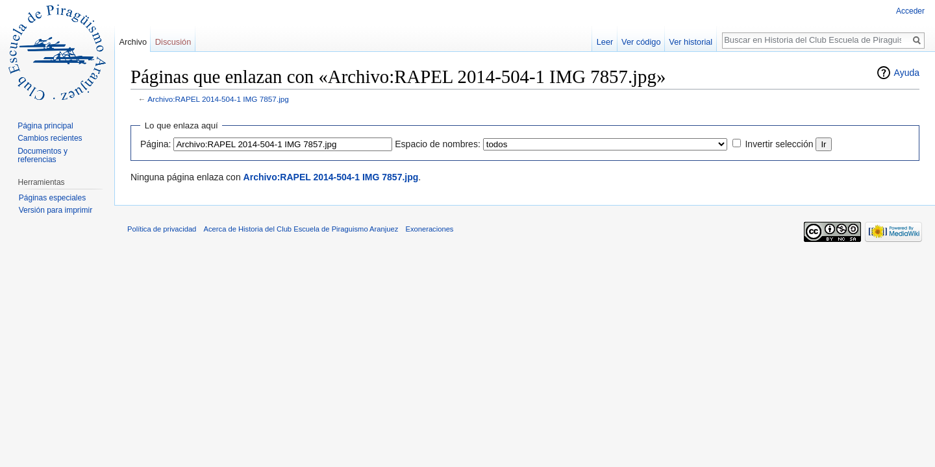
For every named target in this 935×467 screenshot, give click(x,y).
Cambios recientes (50, 138)
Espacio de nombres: (437, 144)
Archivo (133, 42)
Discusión (173, 42)
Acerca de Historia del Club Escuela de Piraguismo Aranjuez (301, 229)
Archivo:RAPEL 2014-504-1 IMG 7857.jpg (218, 99)
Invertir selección (779, 144)
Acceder (910, 11)
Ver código (640, 42)
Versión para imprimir (55, 210)
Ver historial (690, 42)
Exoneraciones (429, 229)
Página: (155, 144)
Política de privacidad (161, 229)
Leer (605, 42)
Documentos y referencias (43, 156)
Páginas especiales (52, 197)
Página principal (45, 125)
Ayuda (906, 72)
